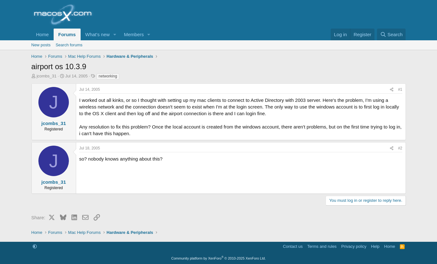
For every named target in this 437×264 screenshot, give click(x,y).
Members (134, 34)
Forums (67, 34)
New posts (41, 45)
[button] (114, 34)
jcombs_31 (46, 76)
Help (375, 246)
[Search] (391, 34)
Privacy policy (353, 246)
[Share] (391, 89)
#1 (400, 89)
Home (42, 34)
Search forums (69, 45)
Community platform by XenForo (218, 258)
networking (108, 76)
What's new (97, 34)
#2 (400, 148)
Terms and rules (321, 246)
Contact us (292, 246)
